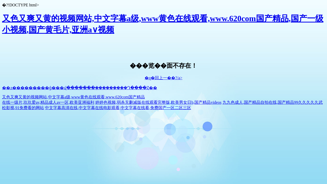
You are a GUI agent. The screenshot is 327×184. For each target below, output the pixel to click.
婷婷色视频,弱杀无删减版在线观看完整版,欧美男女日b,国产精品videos (158, 102)
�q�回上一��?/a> (163, 78)
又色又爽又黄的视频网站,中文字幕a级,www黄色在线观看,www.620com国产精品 (73, 97)
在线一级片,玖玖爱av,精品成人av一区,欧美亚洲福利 (48, 102)
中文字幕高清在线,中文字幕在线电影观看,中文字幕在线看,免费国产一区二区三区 (118, 108)
